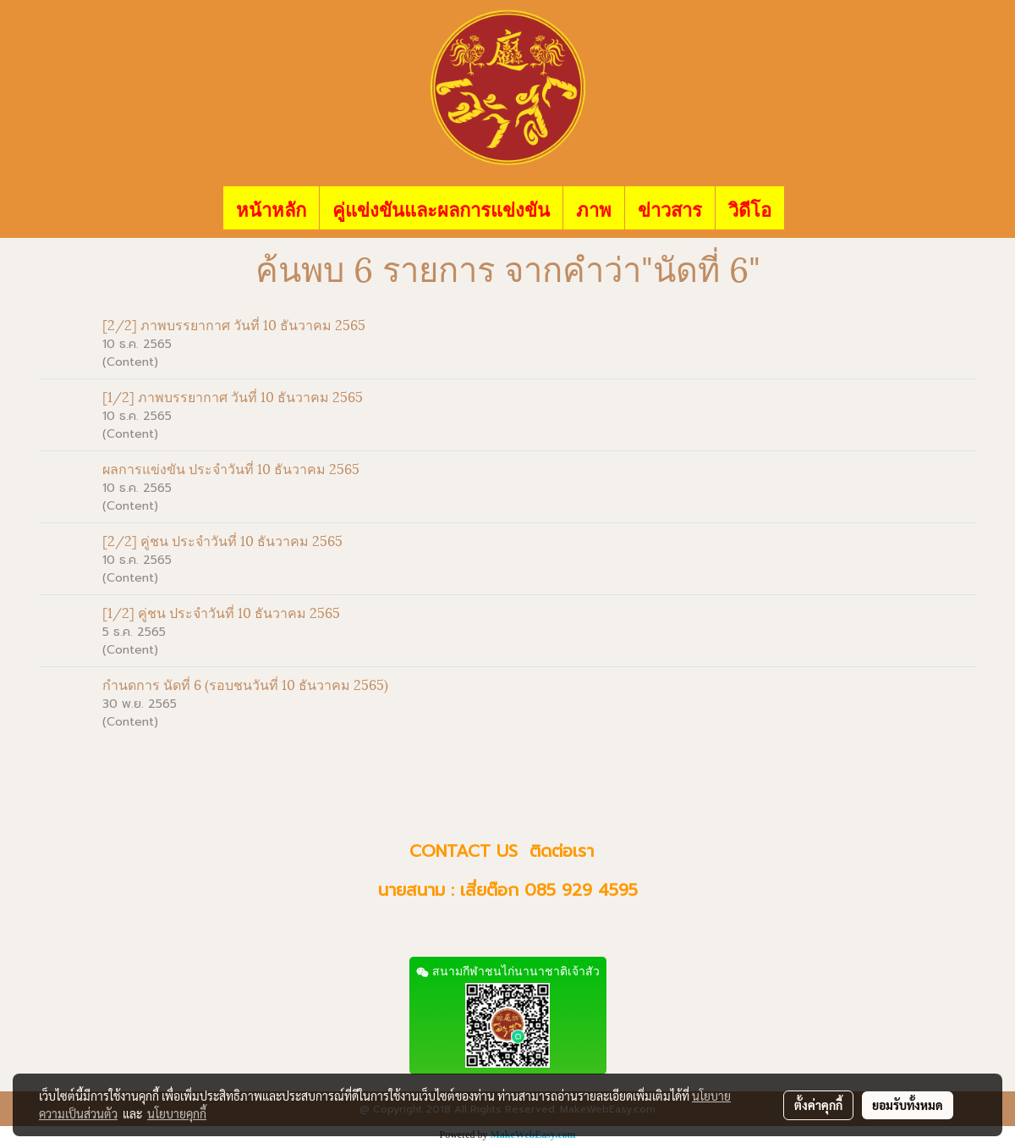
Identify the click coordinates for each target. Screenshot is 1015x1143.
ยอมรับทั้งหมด (907, 1105)
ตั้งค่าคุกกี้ (818, 1105)
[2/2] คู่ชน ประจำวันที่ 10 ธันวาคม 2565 (222, 539)
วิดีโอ (749, 208)
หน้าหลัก (271, 208)
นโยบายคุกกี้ (176, 1113)
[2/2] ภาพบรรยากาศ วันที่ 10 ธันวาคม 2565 (233, 323)
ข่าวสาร (670, 208)
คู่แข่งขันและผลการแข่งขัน (441, 208)
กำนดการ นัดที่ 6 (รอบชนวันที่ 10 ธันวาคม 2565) (245, 683)
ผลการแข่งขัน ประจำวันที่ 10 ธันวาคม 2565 (230, 467)
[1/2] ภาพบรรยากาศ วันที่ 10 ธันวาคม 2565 (232, 395)
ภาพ (594, 208)
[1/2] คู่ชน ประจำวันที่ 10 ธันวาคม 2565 (221, 611)
